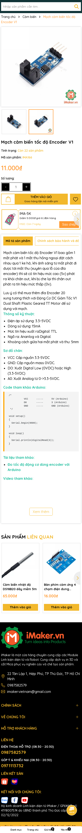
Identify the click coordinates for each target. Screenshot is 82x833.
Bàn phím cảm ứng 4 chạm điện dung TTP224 (60, 587)
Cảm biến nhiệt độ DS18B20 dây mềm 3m (20, 587)
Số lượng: (7, 178)
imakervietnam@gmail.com (29, 691)
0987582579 (17, 685)
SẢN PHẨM (27, 537)
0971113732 (12, 765)
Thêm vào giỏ (20, 607)
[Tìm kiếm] (76, 6)
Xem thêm (41, 512)
